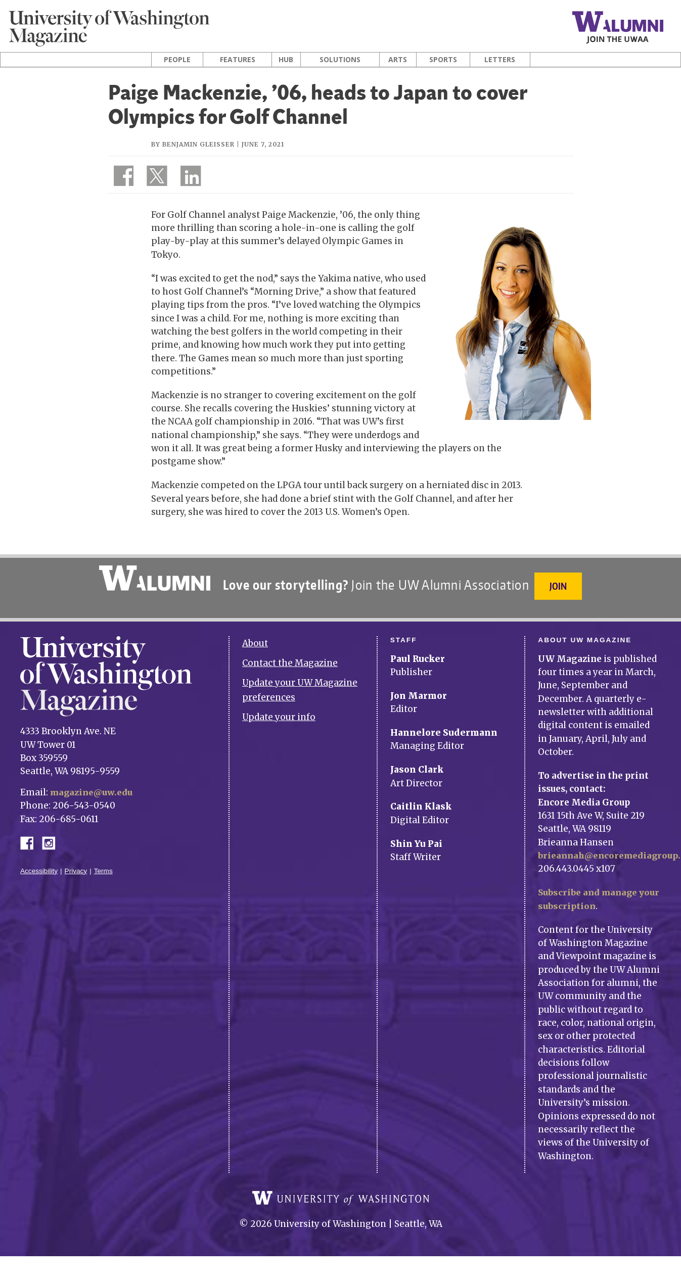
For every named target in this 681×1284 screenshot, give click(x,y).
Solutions (340, 59)
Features (237, 59)
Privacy (76, 865)
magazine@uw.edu (93, 786)
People (177, 59)
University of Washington (340, 1200)
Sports (443, 59)
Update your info (278, 711)
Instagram (52, 836)
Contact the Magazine (290, 657)
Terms (103, 865)
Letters (499, 59)
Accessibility (39, 865)
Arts (397, 59)
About (255, 637)
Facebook (30, 836)
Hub (286, 59)
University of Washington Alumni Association (153, 578)
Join (559, 586)
